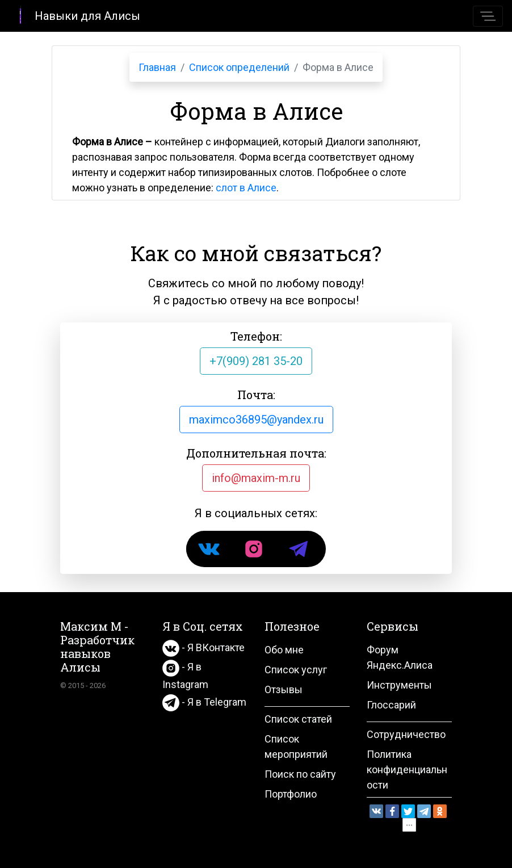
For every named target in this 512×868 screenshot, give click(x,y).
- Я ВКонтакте (203, 647)
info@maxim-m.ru (256, 478)
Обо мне (284, 650)
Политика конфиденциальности (407, 769)
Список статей (298, 719)
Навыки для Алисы (74, 15)
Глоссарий (391, 705)
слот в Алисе (246, 188)
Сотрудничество (406, 734)
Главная (157, 67)
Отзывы (284, 689)
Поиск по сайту (300, 774)
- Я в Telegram (204, 702)
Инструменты (399, 685)
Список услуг (296, 670)
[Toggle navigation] (488, 16)
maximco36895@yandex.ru (256, 419)
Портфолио (291, 794)
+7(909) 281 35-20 (256, 361)
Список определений (239, 67)
